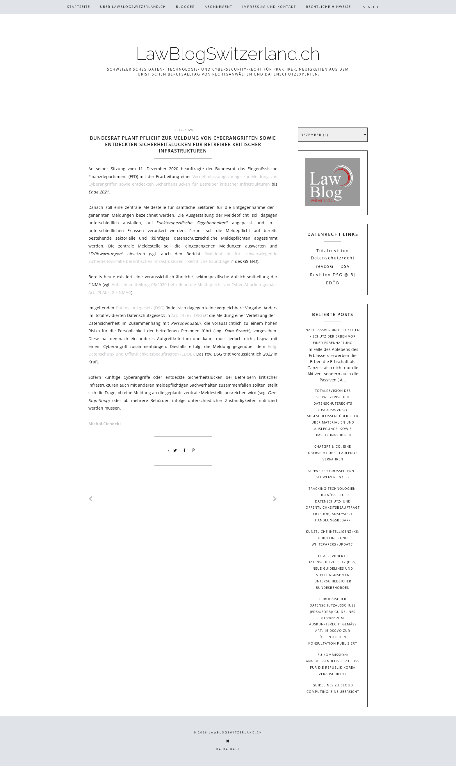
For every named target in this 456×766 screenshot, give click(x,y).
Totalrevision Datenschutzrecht (333, 254)
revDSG (325, 266)
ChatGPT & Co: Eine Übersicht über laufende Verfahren (332, 452)
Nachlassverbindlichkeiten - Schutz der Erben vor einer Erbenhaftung (333, 336)
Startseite (78, 6)
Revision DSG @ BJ (332, 274)
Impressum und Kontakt (269, 6)
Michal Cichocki (105, 423)
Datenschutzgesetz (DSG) (140, 308)
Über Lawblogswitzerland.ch (133, 6)
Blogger (185, 6)
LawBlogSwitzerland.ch (228, 54)
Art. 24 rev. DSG (186, 315)
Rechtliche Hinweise (328, 6)
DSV (345, 266)
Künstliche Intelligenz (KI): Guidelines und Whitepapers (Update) (332, 537)
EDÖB (332, 283)
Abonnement (218, 6)
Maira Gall (228, 749)
